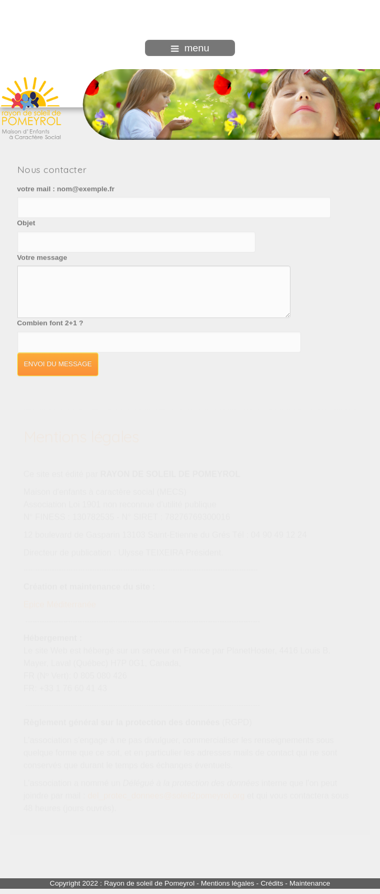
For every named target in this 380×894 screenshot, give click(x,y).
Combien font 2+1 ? (50, 322)
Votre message (42, 257)
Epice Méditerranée (60, 604)
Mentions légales (227, 883)
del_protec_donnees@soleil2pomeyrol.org (165, 795)
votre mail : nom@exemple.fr (66, 188)
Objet (26, 222)
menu (190, 47)
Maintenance (309, 883)
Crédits (272, 883)
